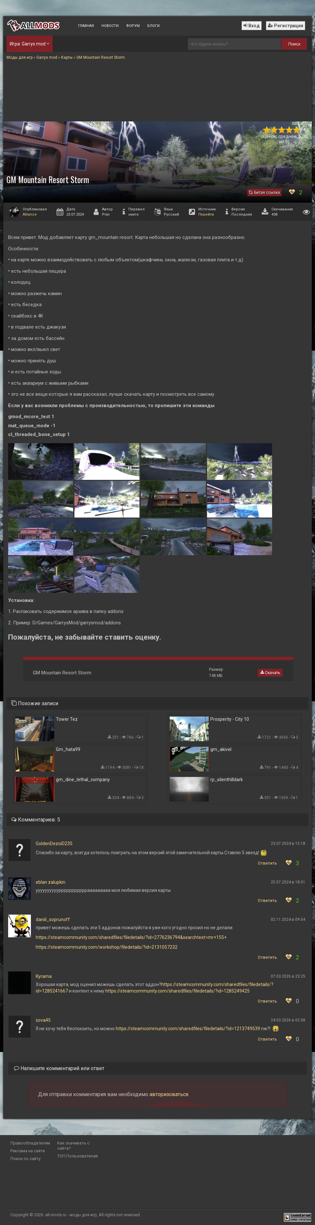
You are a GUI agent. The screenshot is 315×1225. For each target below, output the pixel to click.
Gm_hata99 (68, 749)
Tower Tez (67, 719)
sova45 (43, 1020)
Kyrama (44, 976)
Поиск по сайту (25, 1158)
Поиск (294, 44)
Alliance (30, 214)
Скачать (270, 672)
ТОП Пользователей (77, 1156)
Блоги (153, 26)
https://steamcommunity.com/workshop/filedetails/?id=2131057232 (106, 947)
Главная (86, 26)
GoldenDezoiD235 (54, 843)
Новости (110, 26)
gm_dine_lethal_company (83, 779)
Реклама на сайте (27, 1150)
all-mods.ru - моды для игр (71, 1214)
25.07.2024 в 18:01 (288, 882)
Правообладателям (30, 1143)
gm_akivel (220, 749)
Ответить (267, 863)
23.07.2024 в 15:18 (288, 843)
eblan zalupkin (50, 882)
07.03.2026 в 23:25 (288, 976)
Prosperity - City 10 (229, 719)
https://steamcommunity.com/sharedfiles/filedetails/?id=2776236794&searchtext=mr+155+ (131, 937)
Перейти (206, 214)
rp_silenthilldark (226, 779)
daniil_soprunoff (53, 919)
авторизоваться (169, 1094)
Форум (133, 26)
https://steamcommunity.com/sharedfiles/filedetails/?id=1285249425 (177, 991)
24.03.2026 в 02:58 (288, 1020)
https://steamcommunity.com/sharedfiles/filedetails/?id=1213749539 (188, 1028)
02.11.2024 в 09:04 (288, 919)
